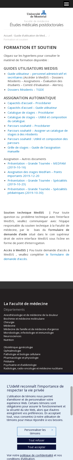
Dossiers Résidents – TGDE (26, 89)
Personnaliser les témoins (38, 431)
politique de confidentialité (36, 455)
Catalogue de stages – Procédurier (31, 112)
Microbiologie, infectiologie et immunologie (29, 332)
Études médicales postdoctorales (36, 24)
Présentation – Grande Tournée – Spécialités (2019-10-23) (37, 182)
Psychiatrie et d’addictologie (20, 365)
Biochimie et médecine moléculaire (24, 318)
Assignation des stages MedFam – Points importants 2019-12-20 (35, 173)
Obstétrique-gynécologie (18, 347)
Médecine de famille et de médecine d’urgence (31, 329)
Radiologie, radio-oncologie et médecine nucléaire (33, 368)
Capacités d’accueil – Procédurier (29, 103)
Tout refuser (36, 440)
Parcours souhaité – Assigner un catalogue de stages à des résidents (38, 132)
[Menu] (66, 4)
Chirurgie (9, 322)
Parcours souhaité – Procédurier (29, 126)
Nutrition (9, 340)
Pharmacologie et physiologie (21, 357)
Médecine (9, 325)
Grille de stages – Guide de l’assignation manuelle (34, 149)
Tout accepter (36, 447)
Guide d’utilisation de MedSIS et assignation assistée (31, 35)
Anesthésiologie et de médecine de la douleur (31, 315)
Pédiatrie (9, 361)
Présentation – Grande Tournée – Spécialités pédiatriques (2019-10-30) (37, 191)
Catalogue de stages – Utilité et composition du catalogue (37, 119)
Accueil (8, 35)
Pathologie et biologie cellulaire (22, 354)
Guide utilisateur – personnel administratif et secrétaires (37, 75)
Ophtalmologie (12, 350)
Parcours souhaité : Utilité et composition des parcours (38, 140)
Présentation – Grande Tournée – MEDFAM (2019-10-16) (37, 165)
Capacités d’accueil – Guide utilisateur (32, 108)
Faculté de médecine (36, 21)
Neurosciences (12, 336)
